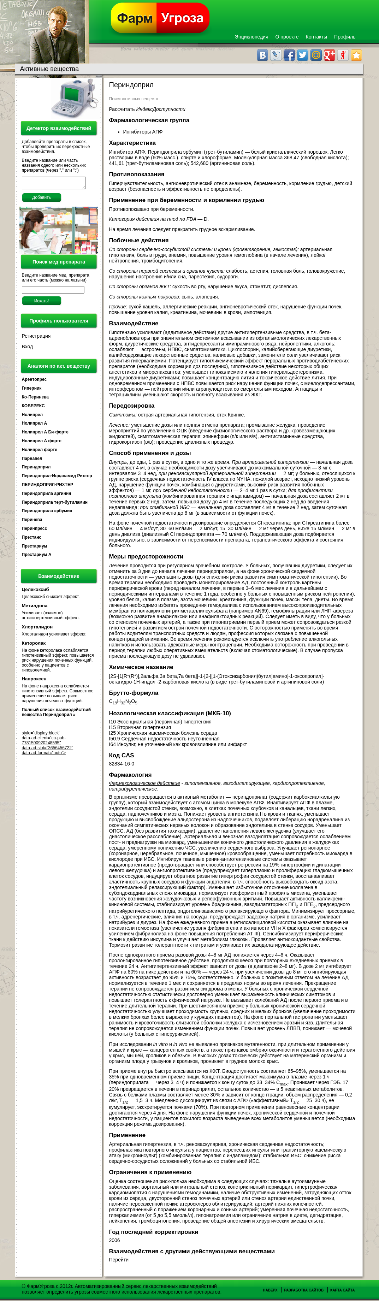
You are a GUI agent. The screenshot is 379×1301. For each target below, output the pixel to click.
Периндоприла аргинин (46, 495)
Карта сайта (342, 1290)
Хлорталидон (37, 629)
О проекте (287, 37)
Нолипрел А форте (41, 442)
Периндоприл (36, 469)
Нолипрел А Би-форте (45, 434)
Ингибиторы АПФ (143, 132)
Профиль (344, 37)
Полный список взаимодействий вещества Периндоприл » (56, 714)
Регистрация (36, 338)
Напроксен (34, 681)
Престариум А (37, 556)
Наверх (270, 1290)
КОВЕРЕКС (33, 408)
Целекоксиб (35, 591)
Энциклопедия (251, 37)
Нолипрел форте (39, 451)
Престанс (32, 539)
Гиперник (32, 390)
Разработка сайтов (304, 1290)
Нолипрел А (34, 425)
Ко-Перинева (35, 399)
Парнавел (32, 460)
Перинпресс (34, 530)
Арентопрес (34, 381)
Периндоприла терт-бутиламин (55, 504)
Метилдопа (35, 607)
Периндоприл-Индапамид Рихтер (57, 477)
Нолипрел (32, 416)
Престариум (34, 548)
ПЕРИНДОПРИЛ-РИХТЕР (47, 486)
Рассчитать (147, 109)
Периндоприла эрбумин (47, 512)
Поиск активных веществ (133, 98)
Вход (27, 348)
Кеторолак (34, 645)
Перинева (32, 521)
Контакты (316, 37)
